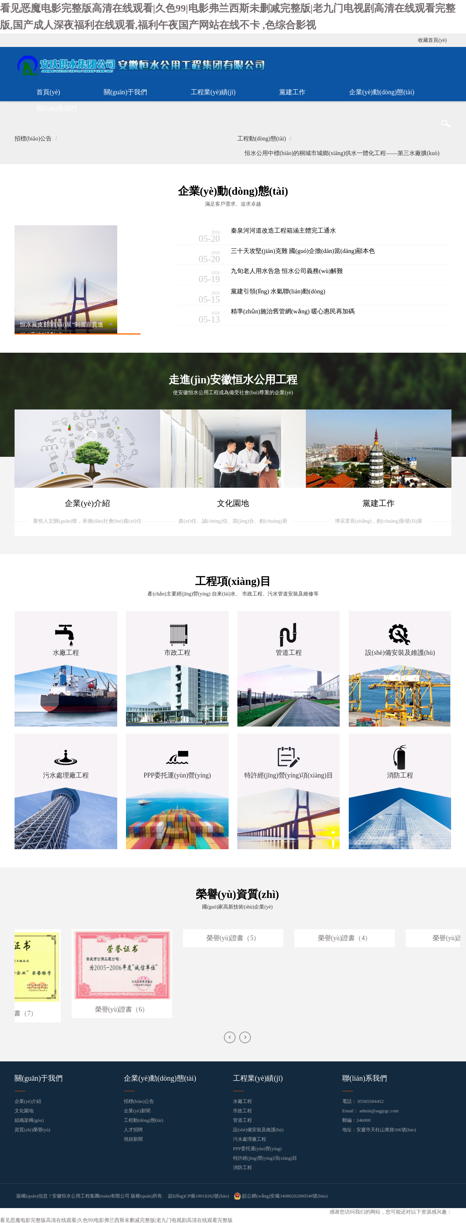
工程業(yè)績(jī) (213, 91)
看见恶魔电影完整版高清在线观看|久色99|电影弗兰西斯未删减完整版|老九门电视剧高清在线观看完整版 (116, 1218)
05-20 (200, 235)
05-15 (200, 296)
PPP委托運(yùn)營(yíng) (257, 1147)
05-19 (200, 276)
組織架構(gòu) (29, 1118)
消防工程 (242, 1166)
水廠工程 (242, 1100)
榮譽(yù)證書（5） (292, 937)
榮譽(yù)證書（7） (69, 1012)
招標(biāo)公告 (139, 1100)
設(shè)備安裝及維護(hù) (258, 1128)
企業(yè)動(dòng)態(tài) (381, 91)
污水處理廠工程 (249, 1137)
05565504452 (371, 1100)
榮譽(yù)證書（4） (403, 937)
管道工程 (242, 1118)
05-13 (200, 316)
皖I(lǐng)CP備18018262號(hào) (198, 1194)
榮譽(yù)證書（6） (180, 1008)
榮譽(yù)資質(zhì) (237, 893)
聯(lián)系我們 (56, 107)
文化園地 (24, 1109)
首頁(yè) (48, 91)
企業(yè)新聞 (137, 1109)
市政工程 (242, 1109)
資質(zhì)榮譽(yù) (32, 1128)
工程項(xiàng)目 (233, 580)
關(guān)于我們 (125, 91)
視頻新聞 (133, 1137)
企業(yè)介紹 (28, 1100)
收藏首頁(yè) (432, 39)
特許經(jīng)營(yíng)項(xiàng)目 (265, 1156)
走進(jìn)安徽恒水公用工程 (233, 379)
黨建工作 (292, 91)
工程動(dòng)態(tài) (143, 1118)
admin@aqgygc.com (379, 1109)
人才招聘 (133, 1128)
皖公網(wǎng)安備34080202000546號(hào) (281, 1194)
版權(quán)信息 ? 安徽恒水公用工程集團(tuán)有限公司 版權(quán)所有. (89, 1194)
